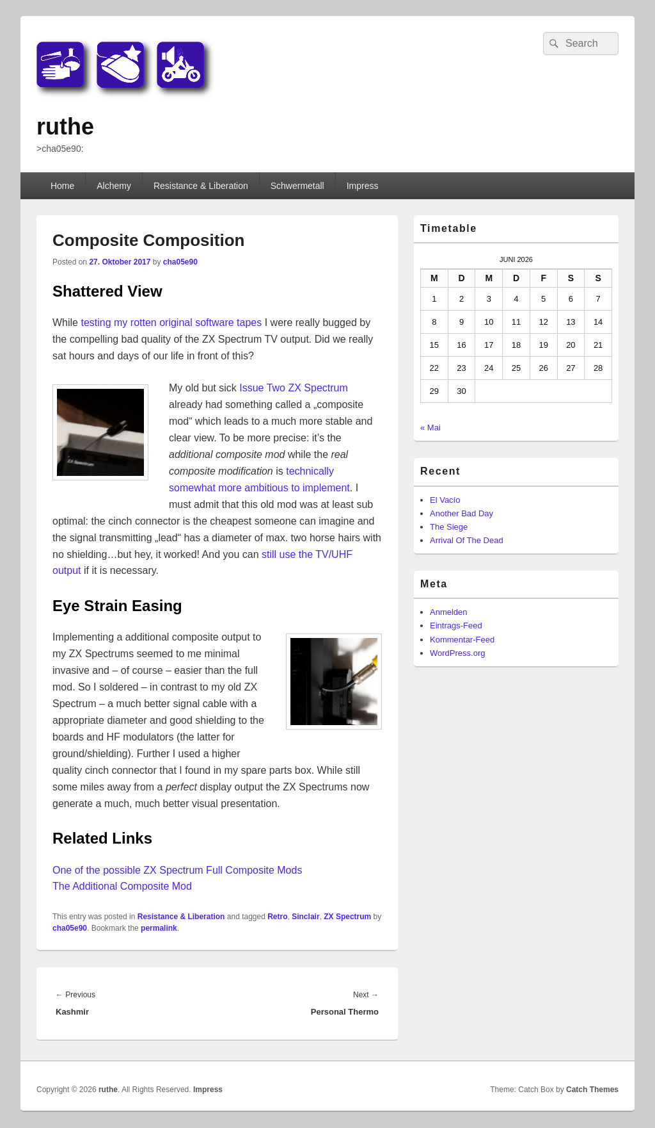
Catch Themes (592, 1089)
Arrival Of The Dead (466, 540)
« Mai (430, 427)
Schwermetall (297, 186)
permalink (159, 928)
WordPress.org (457, 653)
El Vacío (445, 500)
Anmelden (449, 612)
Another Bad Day (461, 513)
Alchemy (114, 186)
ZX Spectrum (347, 916)
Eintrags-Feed (456, 625)
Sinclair (305, 916)
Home (62, 186)
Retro (277, 916)
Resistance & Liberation (201, 186)
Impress (363, 186)
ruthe (65, 126)
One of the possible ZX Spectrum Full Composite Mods (177, 870)
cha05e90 (180, 261)
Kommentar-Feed (462, 639)
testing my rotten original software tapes (171, 322)
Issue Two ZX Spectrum (293, 387)
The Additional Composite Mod (122, 886)
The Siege (449, 527)
